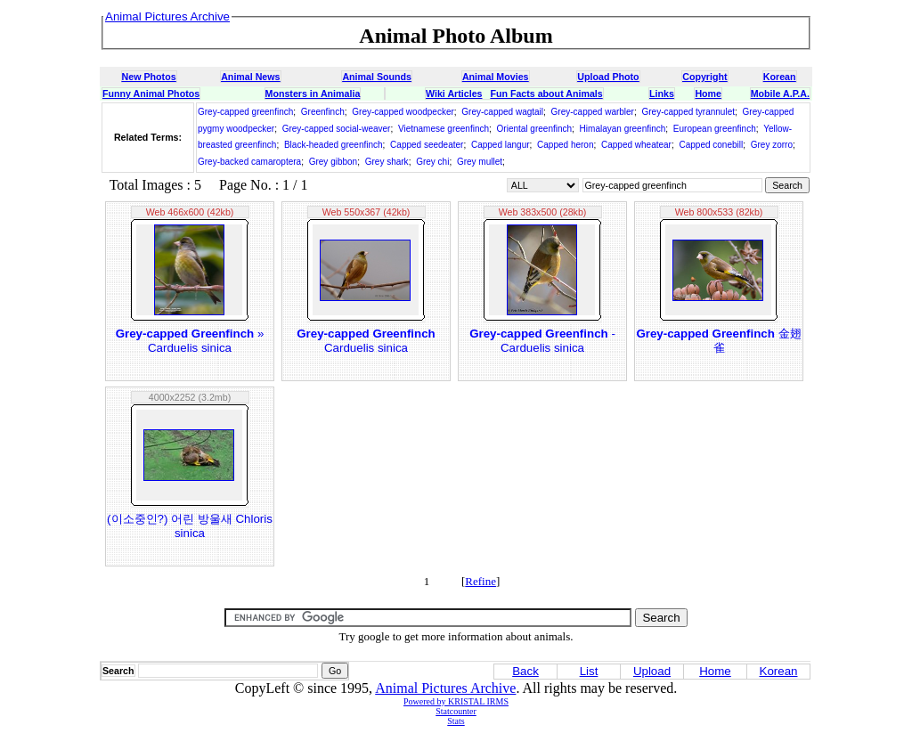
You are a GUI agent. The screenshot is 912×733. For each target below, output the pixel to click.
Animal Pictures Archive (445, 688)
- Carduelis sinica (542, 340)
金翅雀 (718, 340)
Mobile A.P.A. (780, 93)
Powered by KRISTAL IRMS (456, 701)
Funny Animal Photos (151, 93)
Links (661, 93)
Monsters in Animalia (313, 93)
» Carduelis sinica (190, 340)
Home (708, 93)
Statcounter (456, 711)
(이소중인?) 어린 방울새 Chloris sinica (190, 526)
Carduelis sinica (366, 340)
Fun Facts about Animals (546, 93)
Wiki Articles (454, 93)
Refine (480, 581)
